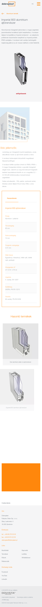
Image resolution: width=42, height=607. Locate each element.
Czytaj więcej (6, 503)
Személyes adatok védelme (25, 597)
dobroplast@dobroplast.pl (9, 540)
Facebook (5, 572)
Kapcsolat (25, 550)
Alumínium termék (11, 13)
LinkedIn (4, 579)
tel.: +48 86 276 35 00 (9, 534)
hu (32, 4)
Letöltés (24, 554)
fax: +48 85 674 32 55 (9, 537)
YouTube (4, 575)
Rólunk (4, 557)
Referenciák (5, 561)
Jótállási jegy (5, 600)
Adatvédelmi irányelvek (8, 597)
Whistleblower (26, 557)
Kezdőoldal (5, 550)
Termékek (5, 554)
